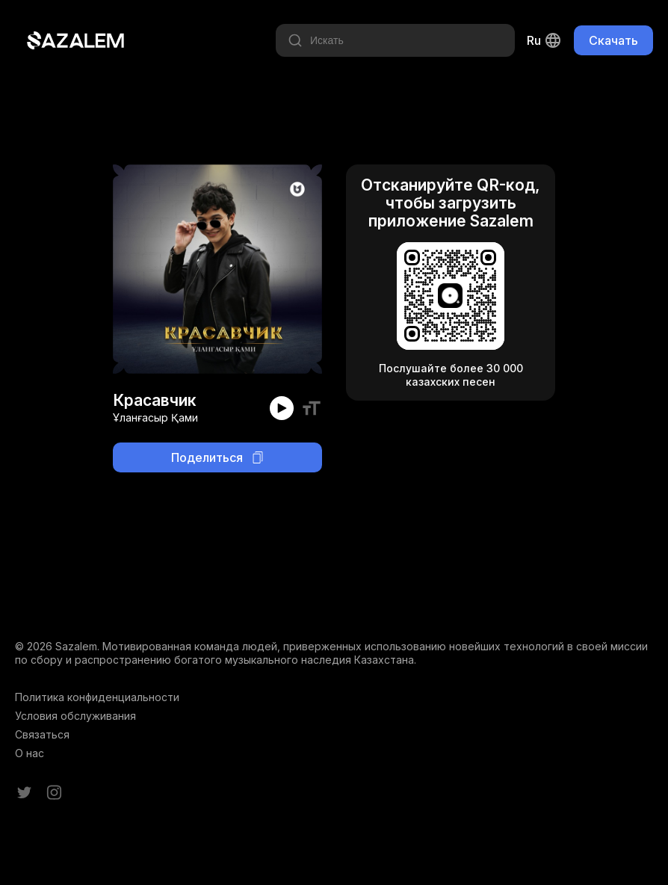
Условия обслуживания (75, 715)
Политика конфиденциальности (97, 697)
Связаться (42, 734)
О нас (29, 753)
